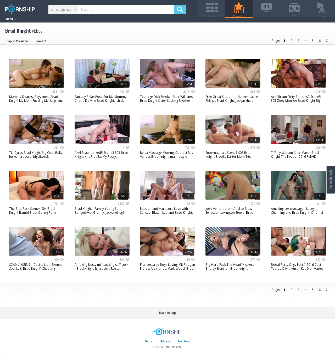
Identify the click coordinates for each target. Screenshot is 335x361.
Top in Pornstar (17, 43)
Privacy (165, 343)
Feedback (183, 343)
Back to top (167, 314)
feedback (330, 179)
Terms (149, 343)
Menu (10, 18)
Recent (41, 43)
